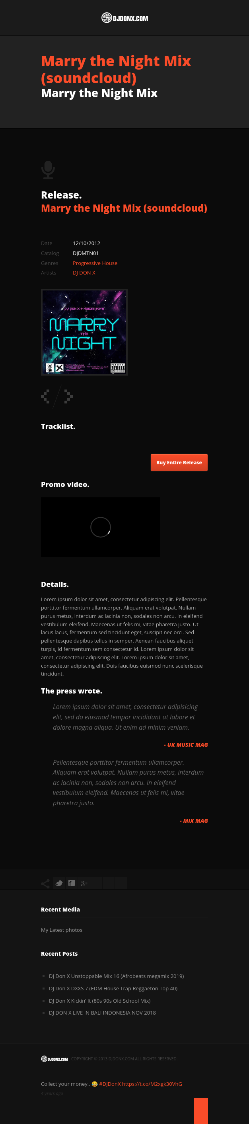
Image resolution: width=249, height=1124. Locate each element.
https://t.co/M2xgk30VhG (152, 1083)
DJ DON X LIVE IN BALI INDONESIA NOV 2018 (102, 1012)
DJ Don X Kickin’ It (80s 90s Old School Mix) (99, 1000)
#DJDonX (110, 1083)
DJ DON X (84, 272)
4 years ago (52, 1093)
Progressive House (95, 263)
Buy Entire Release (179, 462)
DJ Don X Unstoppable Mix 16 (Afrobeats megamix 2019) (116, 976)
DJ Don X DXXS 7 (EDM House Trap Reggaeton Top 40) (113, 988)
